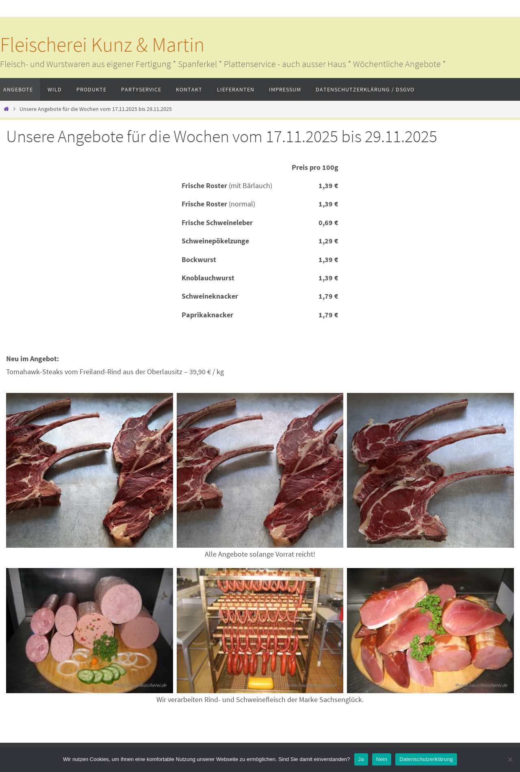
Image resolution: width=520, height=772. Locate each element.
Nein (382, 759)
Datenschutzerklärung (426, 759)
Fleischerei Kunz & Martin (102, 44)
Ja (361, 759)
